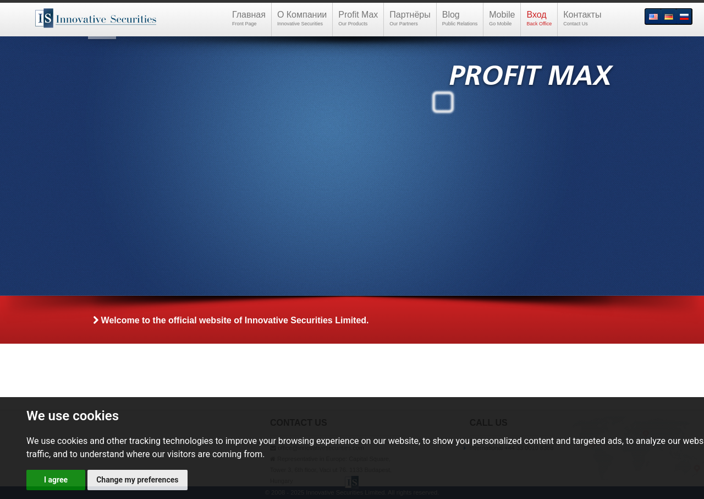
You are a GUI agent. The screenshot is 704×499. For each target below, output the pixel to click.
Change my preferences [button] (137, 479)
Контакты (582, 19)
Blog (460, 19)
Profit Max (358, 19)
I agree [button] (56, 479)
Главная (249, 19)
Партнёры (409, 19)
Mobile (502, 19)
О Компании (302, 19)
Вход (539, 19)
